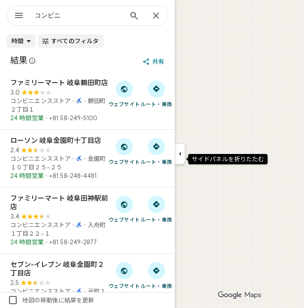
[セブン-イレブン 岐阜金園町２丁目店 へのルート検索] (156, 275)
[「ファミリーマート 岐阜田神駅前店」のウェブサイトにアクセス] (124, 208)
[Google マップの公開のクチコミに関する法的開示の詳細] (32, 60)
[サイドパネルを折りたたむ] (180, 154)
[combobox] (78, 15)
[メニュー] (19, 16)
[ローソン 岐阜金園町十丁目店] (87, 158)
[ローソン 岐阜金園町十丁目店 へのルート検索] (156, 151)
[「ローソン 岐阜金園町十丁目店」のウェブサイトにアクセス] (124, 151)
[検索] (134, 17)
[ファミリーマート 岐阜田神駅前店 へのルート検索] (156, 208)
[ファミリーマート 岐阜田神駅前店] (87, 220)
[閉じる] (156, 16)
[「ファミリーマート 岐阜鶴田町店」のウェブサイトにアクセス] (124, 93)
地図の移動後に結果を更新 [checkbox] (51, 300)
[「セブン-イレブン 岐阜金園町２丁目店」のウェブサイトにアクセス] (124, 275)
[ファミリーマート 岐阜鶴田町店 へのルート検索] (156, 93)
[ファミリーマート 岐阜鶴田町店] (87, 100)
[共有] (154, 61)
